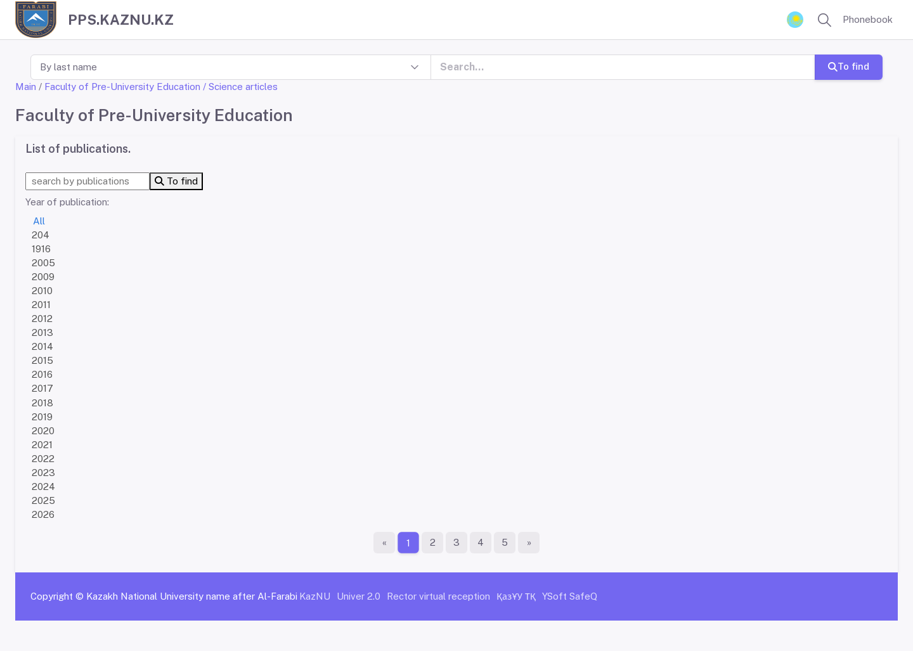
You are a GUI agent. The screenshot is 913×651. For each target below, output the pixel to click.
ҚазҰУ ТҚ (516, 596)
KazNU (314, 596)
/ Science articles (240, 86)
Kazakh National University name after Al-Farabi (191, 596)
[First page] (384, 542)
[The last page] (529, 542)
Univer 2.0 (358, 596)
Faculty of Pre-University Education (122, 86)
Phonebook (868, 19)
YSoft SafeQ (569, 596)
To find (848, 66)
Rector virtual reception (438, 596)
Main (25, 86)
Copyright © (57, 596)
